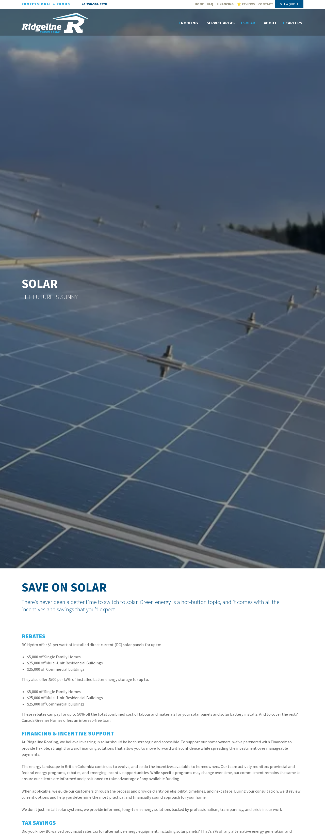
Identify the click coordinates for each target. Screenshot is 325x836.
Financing (225, 4)
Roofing (189, 22)
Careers (293, 22)
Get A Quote (289, 4)
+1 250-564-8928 (94, 4)
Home (199, 4)
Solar (249, 22)
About (270, 22)
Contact (265, 4)
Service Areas (221, 22)
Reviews (248, 4)
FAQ (210, 4)
